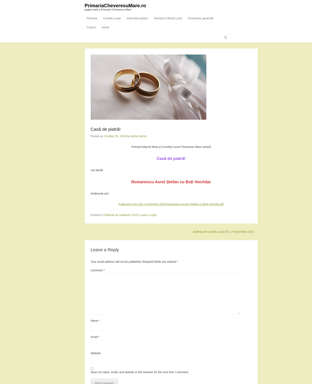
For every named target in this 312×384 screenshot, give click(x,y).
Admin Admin (138, 136)
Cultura (91, 27)
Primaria (92, 18)
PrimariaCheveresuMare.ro (115, 5)
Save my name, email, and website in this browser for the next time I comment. (140, 372)
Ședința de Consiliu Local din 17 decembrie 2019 (225, 231)
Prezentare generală (200, 18)
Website (96, 353)
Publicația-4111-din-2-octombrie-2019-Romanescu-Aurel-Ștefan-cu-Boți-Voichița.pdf (171, 204)
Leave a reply (148, 215)
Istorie (105, 27)
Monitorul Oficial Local (168, 18)
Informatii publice (137, 18)
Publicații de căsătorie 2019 (120, 215)
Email (95, 337)
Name (95, 320)
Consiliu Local (112, 18)
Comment (98, 270)
